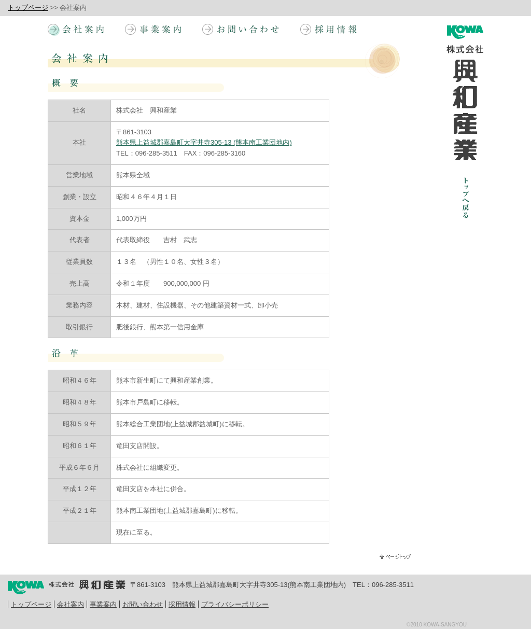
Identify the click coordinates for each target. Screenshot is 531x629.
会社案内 (70, 604)
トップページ (28, 7)
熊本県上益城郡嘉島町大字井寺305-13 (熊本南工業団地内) (204, 142)
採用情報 (182, 604)
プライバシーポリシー (235, 604)
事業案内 (103, 604)
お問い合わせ (142, 604)
